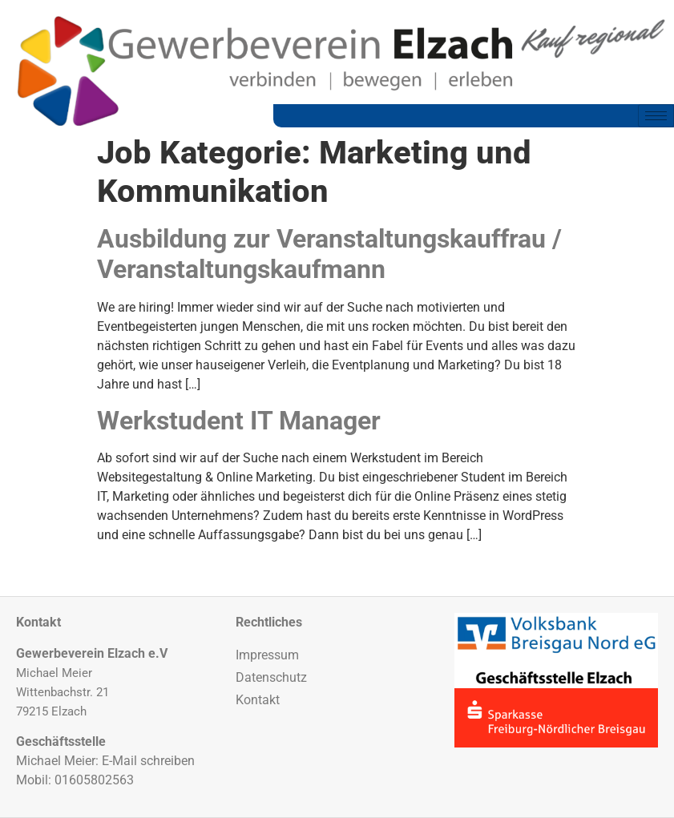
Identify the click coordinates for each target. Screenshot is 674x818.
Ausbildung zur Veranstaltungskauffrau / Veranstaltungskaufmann (329, 254)
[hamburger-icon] (656, 115)
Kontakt (258, 699)
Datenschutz (271, 677)
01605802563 (94, 780)
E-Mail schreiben (148, 760)
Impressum (267, 655)
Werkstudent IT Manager (239, 420)
